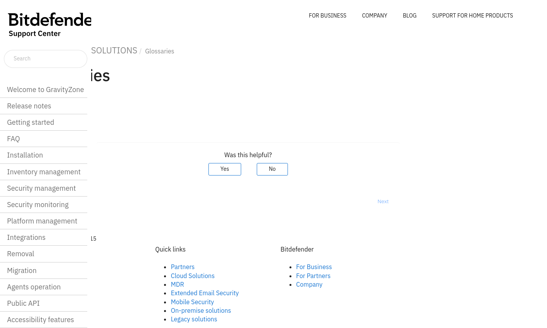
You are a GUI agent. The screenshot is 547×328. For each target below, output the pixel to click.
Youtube (128, 293)
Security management (41, 188)
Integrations (26, 237)
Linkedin (128, 276)
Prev (111, 201)
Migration (22, 270)
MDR (248, 284)
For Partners (384, 276)
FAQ (13, 138)
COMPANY (374, 15)
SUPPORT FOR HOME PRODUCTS (472, 15)
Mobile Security (263, 302)
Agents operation (34, 286)
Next (454, 201)
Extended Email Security (276, 293)
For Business (385, 267)
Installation (25, 155)
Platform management (42, 220)
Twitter (126, 284)
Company (380, 284)
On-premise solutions (272, 310)
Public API (23, 303)
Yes (295, 168)
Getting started (30, 122)
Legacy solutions (265, 319)
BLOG (409, 15)
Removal (20, 253)
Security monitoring (38, 204)
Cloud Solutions (264, 276)
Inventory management (44, 171)
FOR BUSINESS (327, 15)
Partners (254, 267)
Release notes (29, 105)
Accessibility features (40, 319)
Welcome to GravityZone (45, 89)
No (343, 168)
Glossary (116, 118)
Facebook (129, 267)
